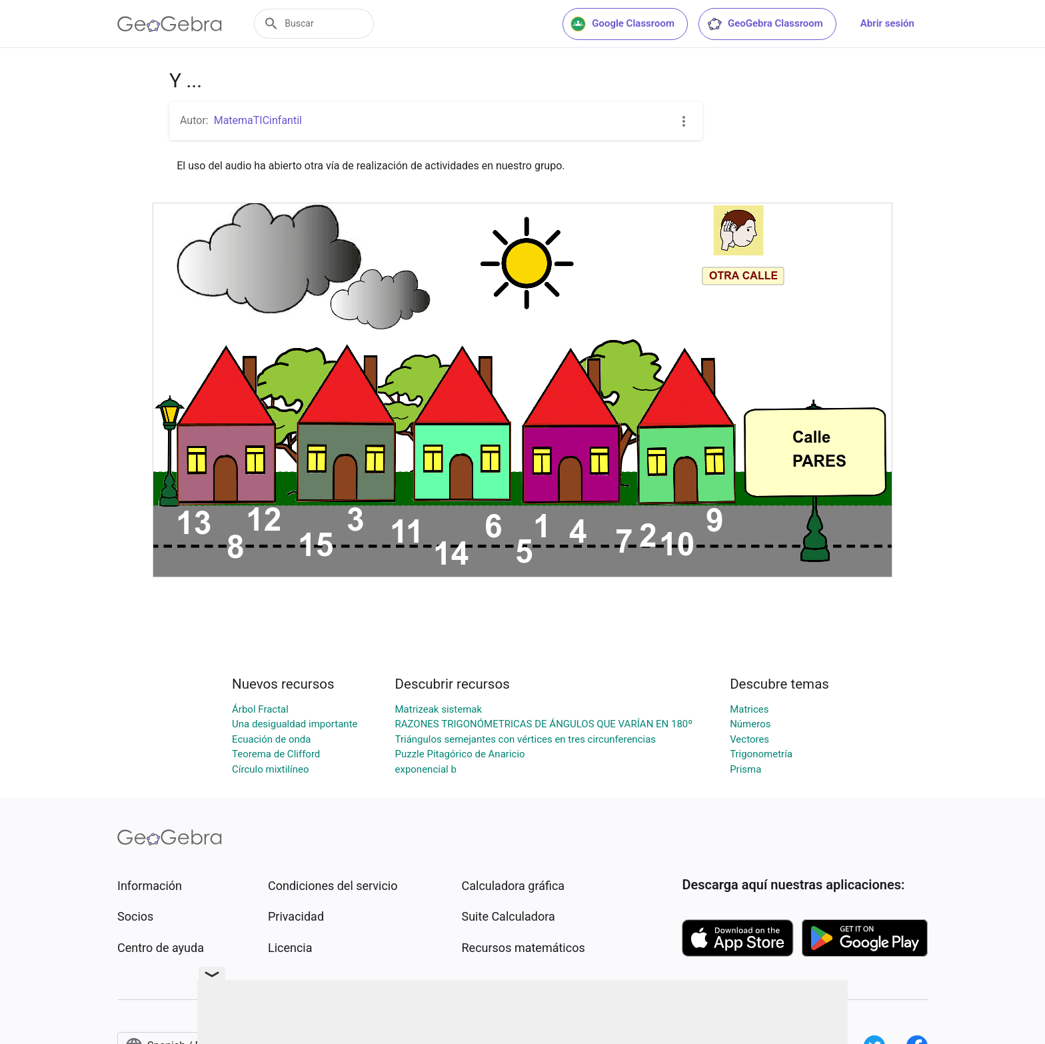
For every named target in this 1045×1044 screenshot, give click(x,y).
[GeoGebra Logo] (169, 24)
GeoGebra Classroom (764, 24)
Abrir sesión (887, 23)
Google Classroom (622, 24)
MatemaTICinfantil (258, 120)
